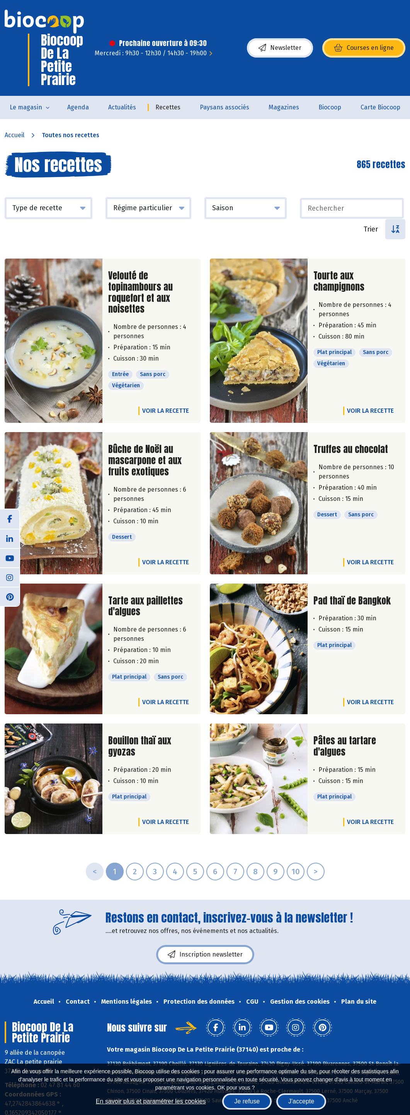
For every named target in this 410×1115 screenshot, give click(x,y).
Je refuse (247, 1101)
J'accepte (301, 1101)
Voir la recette (165, 410)
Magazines (284, 107)
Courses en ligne (364, 48)
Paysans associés (224, 107)
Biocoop (329, 107)
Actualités (122, 107)
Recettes (167, 107)
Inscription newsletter (205, 954)
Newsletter (280, 48)
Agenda (78, 107)
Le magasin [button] (26, 107)
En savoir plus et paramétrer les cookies (151, 1101)
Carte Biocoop (380, 107)
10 (295, 871)
